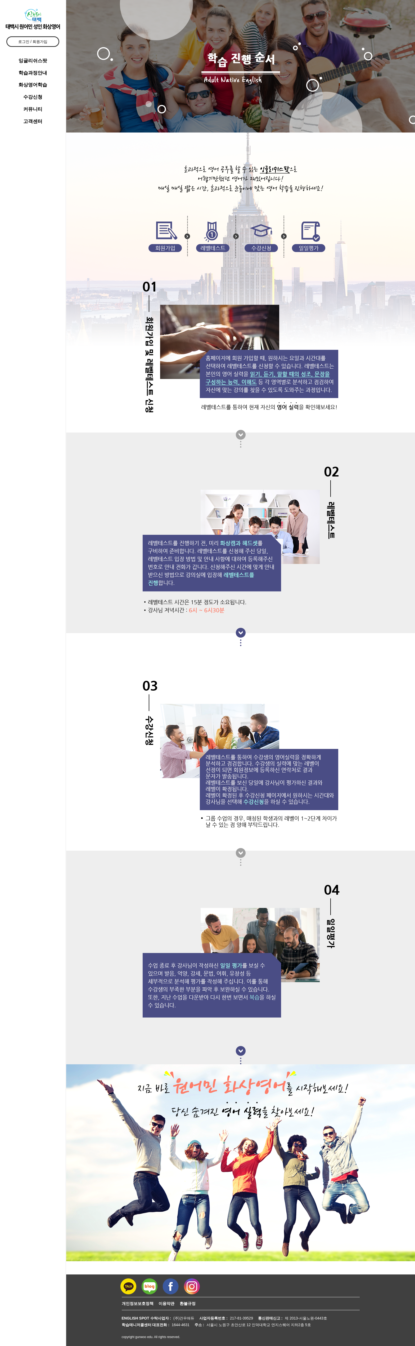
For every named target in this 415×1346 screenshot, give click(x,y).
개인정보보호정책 (138, 1303)
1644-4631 (181, 1325)
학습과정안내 (33, 73)
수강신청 (32, 97)
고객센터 (32, 121)
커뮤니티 (32, 109)
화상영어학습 (33, 84)
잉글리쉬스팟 (33, 60)
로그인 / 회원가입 (32, 41)
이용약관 (166, 1303)
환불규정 (188, 1303)
